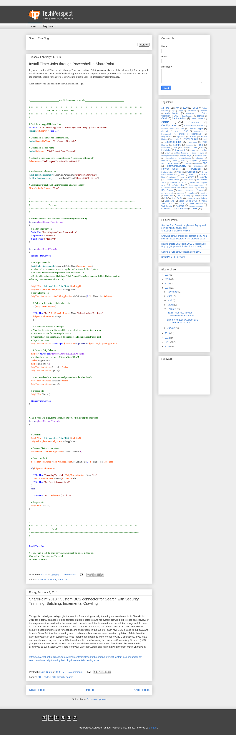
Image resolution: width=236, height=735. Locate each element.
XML (195, 208)
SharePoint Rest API (196, 185)
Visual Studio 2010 (188, 201)
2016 (167, 279)
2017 (167, 275)
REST (183, 175)
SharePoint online (176, 185)
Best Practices (187, 116)
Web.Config (166, 206)
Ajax (173, 111)
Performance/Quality (176, 166)
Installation (166, 150)
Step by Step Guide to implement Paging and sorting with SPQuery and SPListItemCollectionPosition (183, 228)
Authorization (191, 113)
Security (203, 177)
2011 (167, 342)
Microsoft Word (201, 155)
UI (165, 198)
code (40, 579)
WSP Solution (181, 208)
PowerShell (50, 579)
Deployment (166, 134)
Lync (202, 153)
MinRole (164, 161)
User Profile (177, 198)
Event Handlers (190, 139)
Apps (181, 111)
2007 (176, 108)
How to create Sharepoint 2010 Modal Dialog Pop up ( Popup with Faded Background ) (183, 245)
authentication (172, 113)
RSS (182, 177)
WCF (182, 203)
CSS (186, 131)
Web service (196, 203)
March (170, 304)
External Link (173, 141)
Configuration (169, 125)
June (170, 296)
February (172, 309)
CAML (164, 118)
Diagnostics (166, 136)
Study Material (167, 193)
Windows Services (196, 206)
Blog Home (47, 26)
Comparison (194, 122)
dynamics (181, 136)
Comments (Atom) (96, 699)
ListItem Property (181, 153)
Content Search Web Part (172, 129)
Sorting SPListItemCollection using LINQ (181, 252)
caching (200, 116)
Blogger (153, 727)
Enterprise (175, 139)
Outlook (188, 163)
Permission (197, 166)
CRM (176, 131)
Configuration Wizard (193, 126)
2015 (167, 283)
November (172, 291)
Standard (189, 190)
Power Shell (169, 168)
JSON (192, 150)
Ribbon (192, 174)
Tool (178, 196)
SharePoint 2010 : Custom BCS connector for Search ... (182, 321)
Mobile (174, 161)
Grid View (192, 147)
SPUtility (200, 188)
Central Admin (179, 118)
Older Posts (141, 689)
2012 (167, 338)
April (169, 300)
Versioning (169, 201)
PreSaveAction (167, 172)
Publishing (191, 172)
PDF (205, 163)
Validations (190, 198)
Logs (194, 153)
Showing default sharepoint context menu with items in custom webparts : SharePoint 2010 (184, 237)
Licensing (202, 150)
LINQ (167, 153)
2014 (167, 288)
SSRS (179, 190)
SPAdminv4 (189, 188)
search (69, 677)
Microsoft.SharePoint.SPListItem (178, 158)
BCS (40, 677)
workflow (165, 208)
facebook (193, 142)
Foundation (165, 148)
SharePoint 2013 (178, 182)
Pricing (180, 172)
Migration (199, 158)
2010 (185, 108)
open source (173, 163)
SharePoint (188, 180)
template (192, 193)
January (171, 328)
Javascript (180, 150)
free (175, 147)
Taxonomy (180, 193)
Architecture (191, 111)
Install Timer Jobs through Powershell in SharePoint (71, 64)
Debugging (198, 131)
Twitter (204, 196)
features (190, 145)
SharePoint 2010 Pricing (173, 257)
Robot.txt (172, 177)
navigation (193, 160)
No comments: (76, 672)
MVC (183, 161)
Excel (205, 139)
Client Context (197, 118)
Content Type (196, 128)
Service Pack (173, 180)
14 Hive (165, 108)
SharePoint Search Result (171, 188)
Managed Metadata (169, 155)
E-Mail (193, 136)
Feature (177, 145)
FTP (183, 148)
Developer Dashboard (190, 134)
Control (164, 131)
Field (200, 145)
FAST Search (57, 677)
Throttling (203, 193)
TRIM (195, 196)
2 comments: (69, 574)
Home (33, 26)
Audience (203, 111)
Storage (200, 190)
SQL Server (167, 190)
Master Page (185, 155)
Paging (197, 163)
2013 (195, 108)
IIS (202, 147)
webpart (180, 206)
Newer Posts (37, 689)
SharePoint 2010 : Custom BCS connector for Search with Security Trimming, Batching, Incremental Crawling (84, 601)
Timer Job (63, 579)
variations (202, 198)
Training (187, 196)
